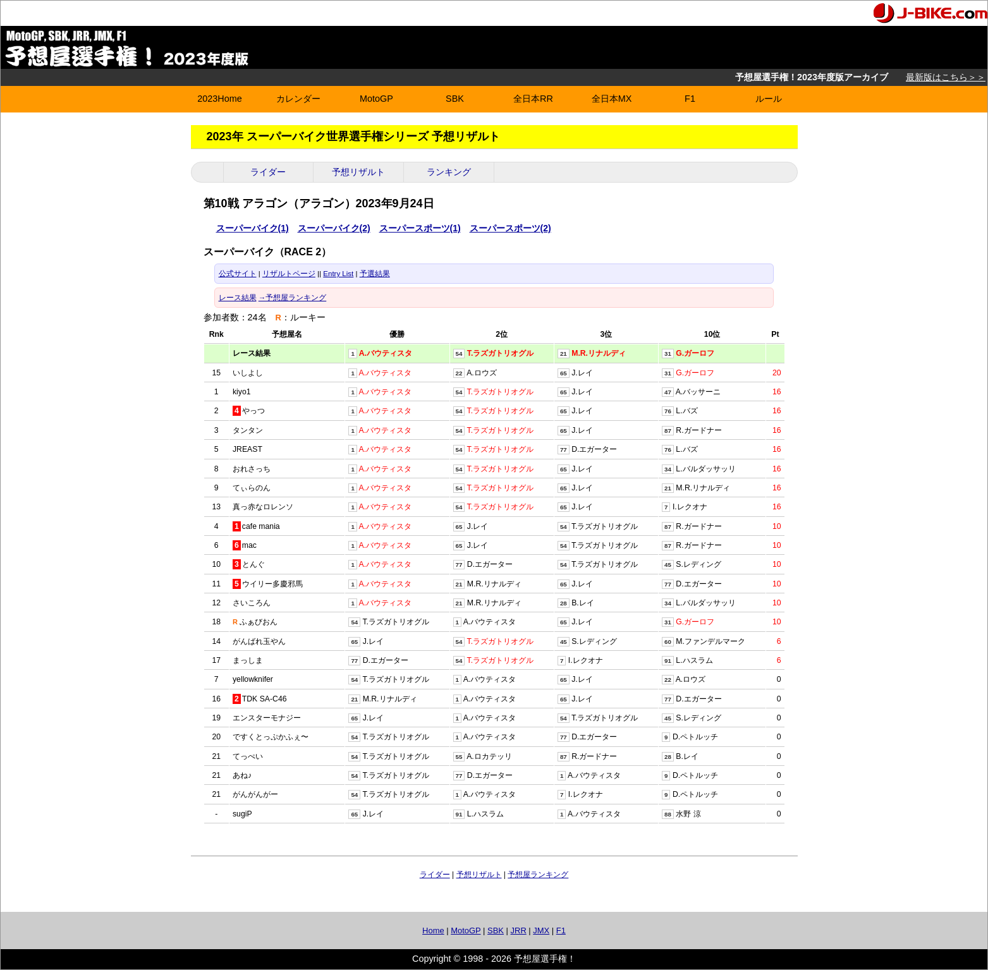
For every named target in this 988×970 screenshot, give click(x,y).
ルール (768, 99)
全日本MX (612, 99)
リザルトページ (288, 273)
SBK (455, 99)
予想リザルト (358, 172)
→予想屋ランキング (293, 297)
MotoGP (376, 99)
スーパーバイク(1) (252, 228)
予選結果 (375, 273)
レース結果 (238, 297)
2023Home (219, 99)
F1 (690, 99)
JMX (541, 930)
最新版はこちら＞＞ (945, 77)
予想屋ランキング (538, 874)
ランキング (449, 172)
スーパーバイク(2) (334, 228)
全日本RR (533, 99)
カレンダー (298, 99)
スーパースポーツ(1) (420, 228)
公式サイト (238, 273)
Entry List (338, 273)
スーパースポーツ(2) (510, 228)
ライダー (268, 172)
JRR (519, 930)
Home (433, 930)
